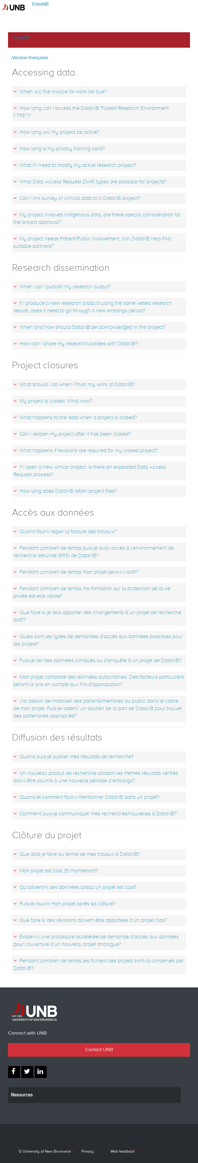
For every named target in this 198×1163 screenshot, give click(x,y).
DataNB (40, 4)
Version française (30, 57)
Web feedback (122, 1151)
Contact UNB (99, 1049)
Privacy (87, 1151)
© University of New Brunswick (45, 1151)
